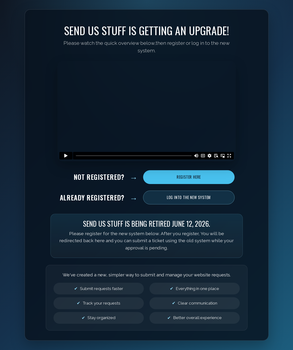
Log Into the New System (189, 197)
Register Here (189, 177)
